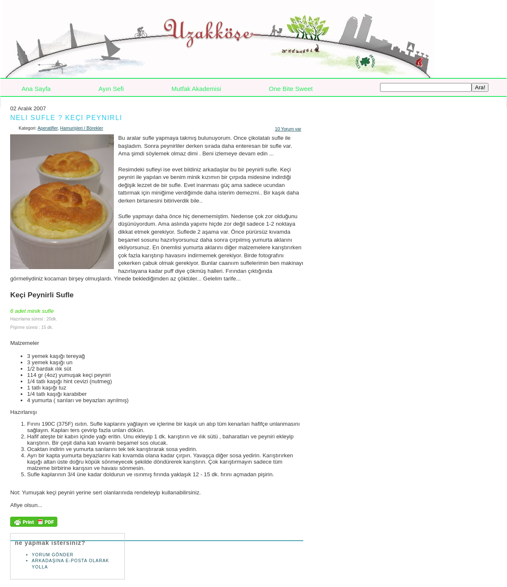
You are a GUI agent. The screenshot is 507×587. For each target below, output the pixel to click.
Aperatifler (48, 128)
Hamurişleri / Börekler (81, 128)
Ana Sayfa (36, 88)
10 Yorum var (288, 128)
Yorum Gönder (53, 554)
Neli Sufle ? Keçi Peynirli (66, 117)
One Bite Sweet (291, 88)
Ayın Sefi (111, 88)
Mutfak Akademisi (196, 88)
